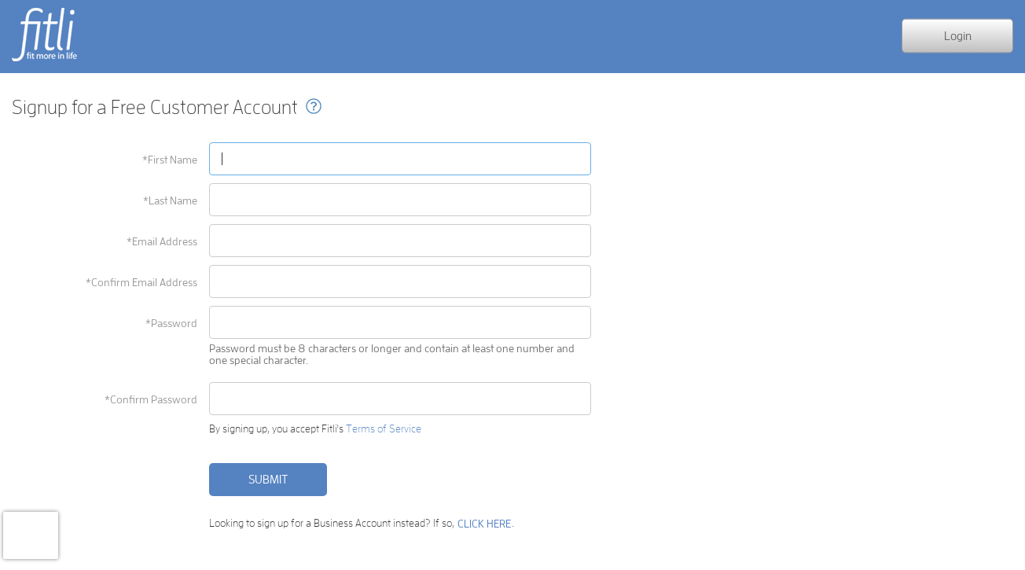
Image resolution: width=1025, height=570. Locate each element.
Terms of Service (383, 428)
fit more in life (43, 60)
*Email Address (162, 241)
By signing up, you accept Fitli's (315, 429)
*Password (171, 323)
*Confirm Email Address (141, 282)
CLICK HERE (484, 523)
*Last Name (170, 200)
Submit (268, 479)
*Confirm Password (151, 399)
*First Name (169, 159)
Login (958, 35)
